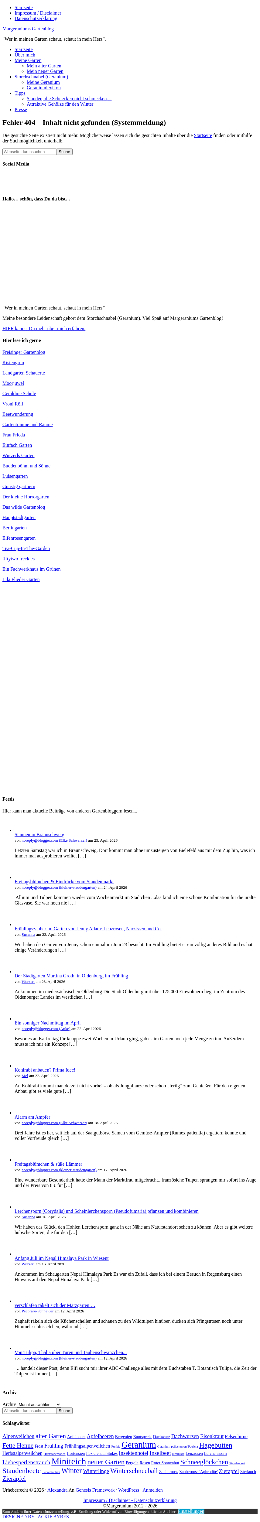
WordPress (128, 1490)
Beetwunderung (17, 414)
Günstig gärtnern (18, 486)
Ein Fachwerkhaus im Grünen (31, 569)
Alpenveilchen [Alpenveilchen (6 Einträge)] (18, 1436)
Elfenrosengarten (19, 538)
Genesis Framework (95, 1490)
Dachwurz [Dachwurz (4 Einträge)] (161, 1437)
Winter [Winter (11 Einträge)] (71, 1470)
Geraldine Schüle (19, 393)
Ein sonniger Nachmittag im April (48, 1022)
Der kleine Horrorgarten (25, 496)
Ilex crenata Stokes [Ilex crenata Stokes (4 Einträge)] (102, 1453)
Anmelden (152, 1490)
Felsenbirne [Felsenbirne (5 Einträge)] (236, 1436)
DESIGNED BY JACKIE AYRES (35, 1516)
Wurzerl (28, 981)
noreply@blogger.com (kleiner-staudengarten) (59, 887)
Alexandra (57, 1490)
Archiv (9, 1404)
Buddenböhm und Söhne (26, 465)
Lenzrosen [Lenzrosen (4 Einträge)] (194, 1453)
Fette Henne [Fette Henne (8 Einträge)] (17, 1445)
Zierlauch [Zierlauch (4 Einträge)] (248, 1471)
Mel (25, 1075)
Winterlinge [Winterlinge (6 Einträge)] (96, 1471)
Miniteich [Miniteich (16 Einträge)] (68, 1461)
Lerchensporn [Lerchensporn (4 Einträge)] (215, 1453)
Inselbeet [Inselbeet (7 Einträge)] (160, 1453)
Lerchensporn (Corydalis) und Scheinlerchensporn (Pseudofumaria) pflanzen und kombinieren (107, 1211)
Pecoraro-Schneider (37, 1311)
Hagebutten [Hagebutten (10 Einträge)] (215, 1445)
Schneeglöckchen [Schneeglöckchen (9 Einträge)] (204, 1462)
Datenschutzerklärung (155, 1500)
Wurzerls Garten (18, 455)
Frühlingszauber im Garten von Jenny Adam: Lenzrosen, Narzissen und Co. (88, 928)
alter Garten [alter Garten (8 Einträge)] (51, 1436)
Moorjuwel (13, 383)
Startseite (203, 135)
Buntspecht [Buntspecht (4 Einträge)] (142, 1437)
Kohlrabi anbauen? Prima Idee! (45, 1069)
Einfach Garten (17, 445)
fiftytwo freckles (18, 558)
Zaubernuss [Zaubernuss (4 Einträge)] (168, 1471)
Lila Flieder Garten (21, 579)
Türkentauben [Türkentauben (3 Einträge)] (51, 1472)
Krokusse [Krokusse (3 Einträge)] (178, 1453)
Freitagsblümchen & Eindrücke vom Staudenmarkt (64, 881)
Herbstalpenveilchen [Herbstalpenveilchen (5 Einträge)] (22, 1453)
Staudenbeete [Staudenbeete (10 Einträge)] (21, 1471)
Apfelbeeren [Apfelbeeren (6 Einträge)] (100, 1436)
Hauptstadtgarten (19, 517)
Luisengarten (15, 476)
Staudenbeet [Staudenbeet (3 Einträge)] (237, 1463)
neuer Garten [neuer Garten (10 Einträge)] (106, 1462)
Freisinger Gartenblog (23, 352)
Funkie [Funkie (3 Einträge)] (116, 1446)
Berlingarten (14, 527)
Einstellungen (191, 1511)
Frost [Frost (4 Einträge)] (39, 1446)
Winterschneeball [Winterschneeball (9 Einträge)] (134, 1471)
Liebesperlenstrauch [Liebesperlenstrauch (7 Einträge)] (26, 1462)
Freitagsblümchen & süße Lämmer (48, 1164)
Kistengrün (13, 362)
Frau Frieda (13, 434)
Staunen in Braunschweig (39, 834)
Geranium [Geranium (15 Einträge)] (138, 1444)
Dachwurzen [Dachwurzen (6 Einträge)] (185, 1436)
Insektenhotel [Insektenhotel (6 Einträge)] (133, 1453)
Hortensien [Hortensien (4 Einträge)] (76, 1453)
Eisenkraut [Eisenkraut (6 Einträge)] (212, 1436)
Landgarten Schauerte (23, 372)
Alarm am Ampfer (32, 1117)
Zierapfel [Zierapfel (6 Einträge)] (229, 1471)
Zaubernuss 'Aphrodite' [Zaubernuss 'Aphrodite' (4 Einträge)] (198, 1471)
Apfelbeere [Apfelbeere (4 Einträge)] (76, 1437)
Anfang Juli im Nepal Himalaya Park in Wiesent (62, 1258)
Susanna (28, 934)
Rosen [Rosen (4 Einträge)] (145, 1463)
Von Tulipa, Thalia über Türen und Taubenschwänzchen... (71, 1352)
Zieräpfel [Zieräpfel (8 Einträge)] (14, 1478)
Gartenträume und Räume (27, 424)
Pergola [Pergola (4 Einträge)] (132, 1463)
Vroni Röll (12, 403)
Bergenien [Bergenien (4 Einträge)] (123, 1437)
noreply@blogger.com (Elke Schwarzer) (54, 840)
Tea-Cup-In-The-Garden (26, 548)
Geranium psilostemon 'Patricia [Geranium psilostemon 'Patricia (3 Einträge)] (177, 1446)
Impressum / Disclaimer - (108, 1500)
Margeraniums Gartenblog (28, 28)
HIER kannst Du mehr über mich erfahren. (43, 328)
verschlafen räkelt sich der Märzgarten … (55, 1305)
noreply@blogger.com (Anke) (46, 1028)
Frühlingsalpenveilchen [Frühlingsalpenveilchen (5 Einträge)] (87, 1445)
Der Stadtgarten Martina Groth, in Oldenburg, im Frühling (71, 975)
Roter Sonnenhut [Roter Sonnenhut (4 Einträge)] (165, 1463)
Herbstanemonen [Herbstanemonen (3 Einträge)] (55, 1453)
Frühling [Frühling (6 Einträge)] (53, 1446)
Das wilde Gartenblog (23, 507)
